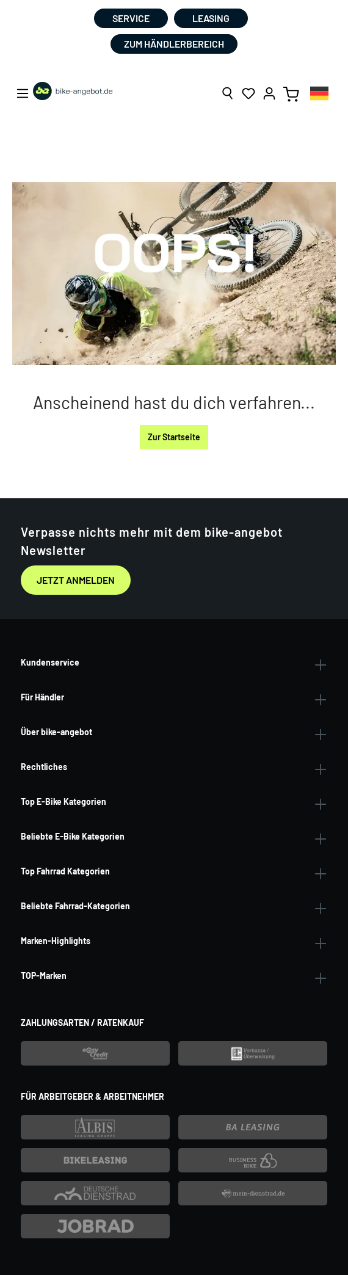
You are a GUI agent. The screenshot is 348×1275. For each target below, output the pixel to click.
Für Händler (42, 697)
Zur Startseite (174, 437)
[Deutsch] (319, 93)
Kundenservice (50, 662)
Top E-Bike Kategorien (63, 801)
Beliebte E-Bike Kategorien (73, 836)
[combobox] (319, 93)
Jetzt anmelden (76, 580)
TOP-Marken (44, 975)
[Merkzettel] (248, 93)
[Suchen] (227, 93)
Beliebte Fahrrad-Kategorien (75, 906)
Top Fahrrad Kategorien (65, 871)
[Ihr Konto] (269, 93)
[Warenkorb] (291, 93)
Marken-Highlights (55, 940)
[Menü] (22, 93)
